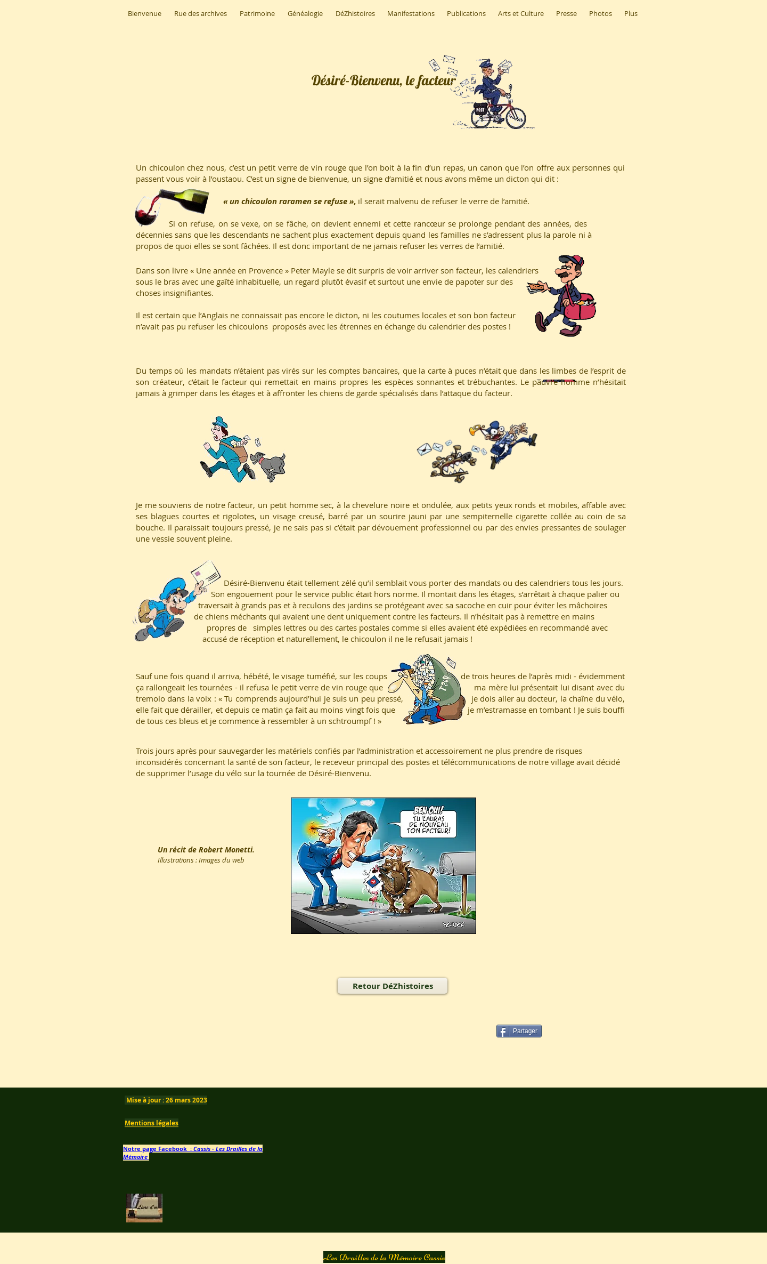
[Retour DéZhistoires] (392, 986)
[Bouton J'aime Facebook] (262, 1047)
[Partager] (519, 1031)
